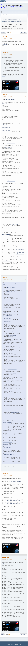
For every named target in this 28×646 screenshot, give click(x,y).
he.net (3, 75)
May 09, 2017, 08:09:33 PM (7, 475)
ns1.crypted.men (6, 133)
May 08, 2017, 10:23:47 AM (7, 54)
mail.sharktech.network (7, 260)
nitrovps (4, 36)
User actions (23, 32)
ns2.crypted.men (6, 130)
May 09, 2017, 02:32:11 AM (7, 279)
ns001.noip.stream (6, 127)
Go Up (2, 634)
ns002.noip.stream (6, 124)
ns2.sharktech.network (13, 500)
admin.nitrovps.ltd (6, 234)
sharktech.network (10, 99)
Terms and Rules (13, 642)
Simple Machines (17, 644)
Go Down (3, 32)
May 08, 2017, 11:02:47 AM (7, 96)
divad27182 (5, 52)
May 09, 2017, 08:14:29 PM (7, 559)
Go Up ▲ (18, 642)
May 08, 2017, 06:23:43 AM (7, 38)
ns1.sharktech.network (13, 503)
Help (8, 642)
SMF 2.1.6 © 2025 (10, 644)
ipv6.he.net (4, 44)
